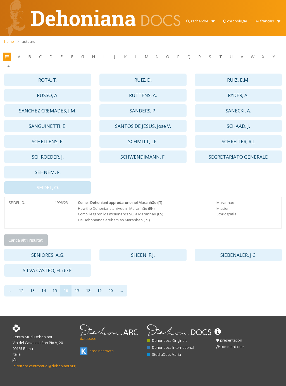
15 (55, 290)
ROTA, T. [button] (47, 80)
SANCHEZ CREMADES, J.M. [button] (47, 110)
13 (32, 290)
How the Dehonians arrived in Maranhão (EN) (116, 208)
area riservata (97, 350)
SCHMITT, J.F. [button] (143, 141)
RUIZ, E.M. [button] (238, 80)
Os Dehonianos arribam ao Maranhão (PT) (114, 219)
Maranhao (225, 202)
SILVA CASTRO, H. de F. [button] (48, 270)
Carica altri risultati (26, 240)
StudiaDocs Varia (164, 354)
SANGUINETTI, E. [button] (47, 126)
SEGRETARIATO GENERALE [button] (238, 157)
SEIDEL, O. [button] (48, 187)
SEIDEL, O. (17, 202)
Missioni (223, 208)
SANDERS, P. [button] (143, 110)
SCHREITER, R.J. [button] (238, 141)
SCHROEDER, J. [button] (48, 157)
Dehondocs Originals (167, 340)
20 (110, 290)
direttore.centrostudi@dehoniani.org (44, 365)
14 (43, 290)
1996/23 (61, 202)
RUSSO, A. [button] (47, 95)
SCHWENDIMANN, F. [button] (143, 157)
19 (99, 290)
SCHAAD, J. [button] (238, 126)
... (10, 290)
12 (21, 290)
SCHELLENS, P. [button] (48, 141)
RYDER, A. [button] (238, 95)
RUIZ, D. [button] (143, 80)
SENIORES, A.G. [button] (47, 255)
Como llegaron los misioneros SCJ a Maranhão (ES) (120, 213)
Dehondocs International (170, 347)
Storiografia (226, 213)
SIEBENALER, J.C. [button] (238, 255)
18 (88, 290)
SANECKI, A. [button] (238, 110)
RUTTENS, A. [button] (143, 95)
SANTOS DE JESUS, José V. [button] (143, 126)
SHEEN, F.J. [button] (143, 255)
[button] (200, 19)
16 (66, 290)
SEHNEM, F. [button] (48, 172)
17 (77, 290)
